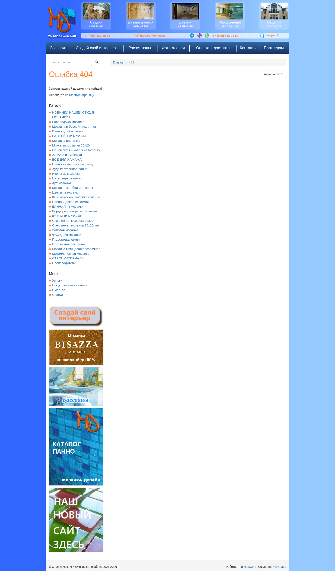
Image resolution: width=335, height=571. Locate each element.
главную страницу (81, 95)
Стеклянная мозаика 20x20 (73, 220)
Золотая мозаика (65, 230)
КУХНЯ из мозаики (66, 216)
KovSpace (279, 566)
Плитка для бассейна (68, 244)
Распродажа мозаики (68, 122)
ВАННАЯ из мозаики (67, 206)
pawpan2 (269, 35)
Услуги (57, 280)
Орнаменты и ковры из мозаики (76, 150)
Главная (118, 62)
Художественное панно (70, 169)
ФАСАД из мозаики (66, 235)
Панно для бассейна (68, 131)
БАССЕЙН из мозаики (69, 136)
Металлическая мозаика (70, 253)
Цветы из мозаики (65, 192)
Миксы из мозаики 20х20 (71, 145)
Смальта (58, 290)
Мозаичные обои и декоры (72, 187)
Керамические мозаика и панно (76, 197)
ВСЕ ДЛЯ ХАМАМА (67, 159)
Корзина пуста (273, 74)
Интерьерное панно (67, 178)
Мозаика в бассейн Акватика (74, 126)
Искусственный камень (69, 285)
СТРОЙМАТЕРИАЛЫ (68, 258)
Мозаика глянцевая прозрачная (76, 249)
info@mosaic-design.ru (148, 35)
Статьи (57, 294)
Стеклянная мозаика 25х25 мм (75, 225)
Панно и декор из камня (70, 202)
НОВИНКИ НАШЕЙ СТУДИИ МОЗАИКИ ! (74, 115)
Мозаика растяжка (66, 140)
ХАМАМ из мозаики (67, 155)
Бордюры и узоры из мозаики (74, 211)
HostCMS (250, 566)
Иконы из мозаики (66, 173)
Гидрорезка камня (66, 239)
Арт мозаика (61, 183)
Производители (64, 263)
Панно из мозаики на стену (72, 164)
